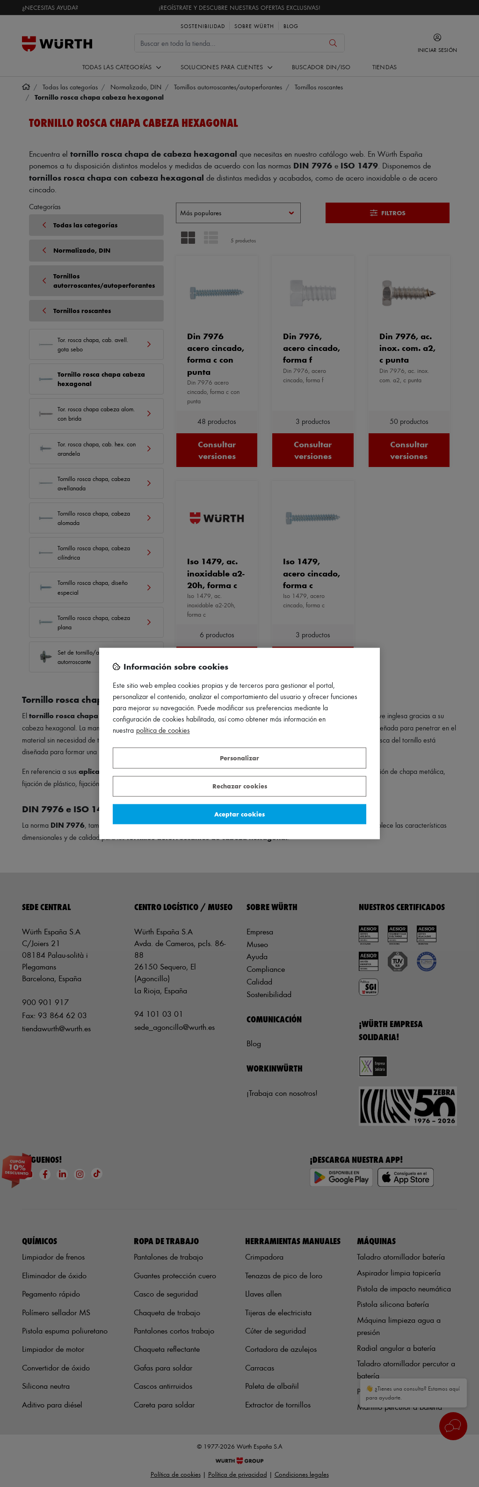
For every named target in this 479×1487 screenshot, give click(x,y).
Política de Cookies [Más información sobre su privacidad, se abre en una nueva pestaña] (163, 730)
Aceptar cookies (239, 814)
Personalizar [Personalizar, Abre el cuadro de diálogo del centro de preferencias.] (239, 758)
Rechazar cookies (239, 786)
